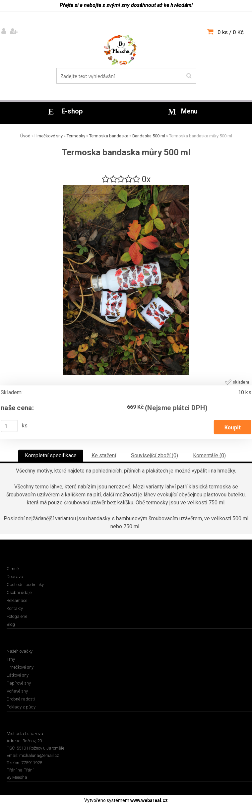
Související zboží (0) (154, 455)
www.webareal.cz (149, 800)
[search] (189, 76)
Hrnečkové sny (48, 135)
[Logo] (125, 51)
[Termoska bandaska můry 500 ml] (126, 187)
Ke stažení (104, 455)
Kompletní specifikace (51, 455)
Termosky (76, 135)
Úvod (25, 135)
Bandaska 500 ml (148, 135)
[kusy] (9, 426)
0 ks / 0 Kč (231, 32)
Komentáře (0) (209, 455)
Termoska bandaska (108, 135)
